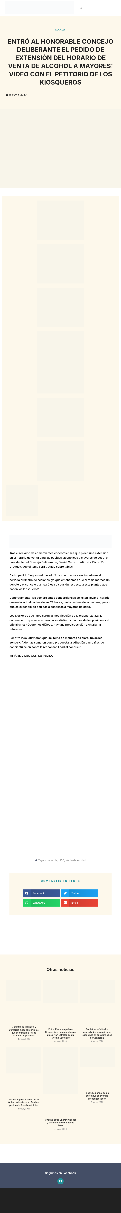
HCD (61, 860)
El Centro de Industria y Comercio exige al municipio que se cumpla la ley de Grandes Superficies (24, 1031)
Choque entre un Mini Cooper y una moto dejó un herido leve (60, 1122)
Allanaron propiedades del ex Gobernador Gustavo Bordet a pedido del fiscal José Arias (24, 1102)
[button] (81, 8)
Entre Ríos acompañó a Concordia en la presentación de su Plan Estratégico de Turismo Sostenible (60, 1033)
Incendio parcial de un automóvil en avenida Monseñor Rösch (97, 1096)
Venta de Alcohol (76, 860)
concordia (51, 860)
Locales (60, 29)
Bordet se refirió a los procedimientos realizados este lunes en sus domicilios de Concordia (97, 1033)
